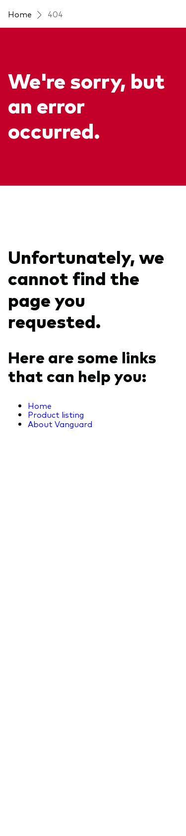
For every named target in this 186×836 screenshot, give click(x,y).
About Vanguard (60, 423)
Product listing (56, 414)
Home (20, 13)
